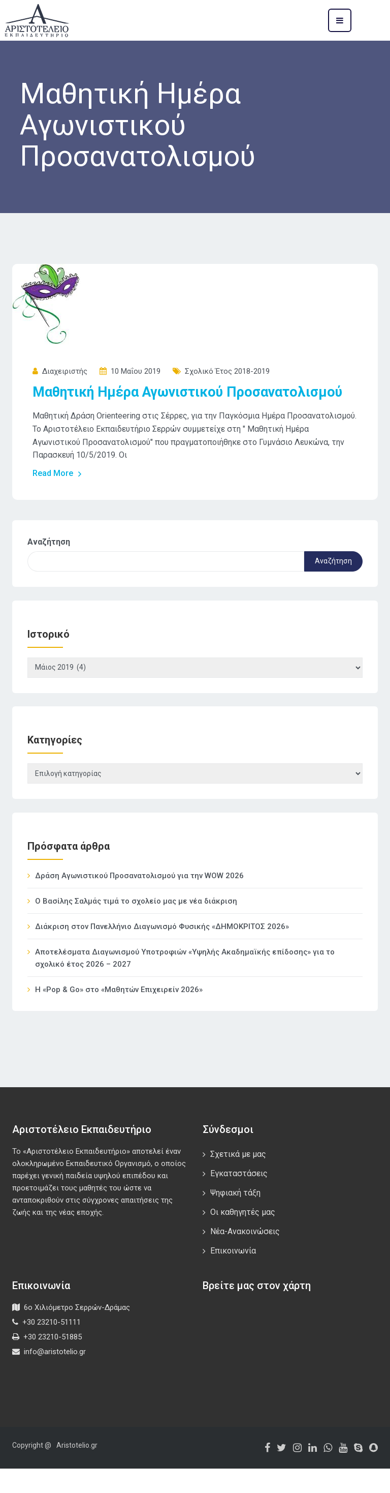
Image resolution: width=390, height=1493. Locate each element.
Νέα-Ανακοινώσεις (245, 1256)
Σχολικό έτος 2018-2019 (227, 371)
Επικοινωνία (233, 1275)
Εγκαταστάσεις (239, 1198)
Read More (57, 493)
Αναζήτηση (48, 561)
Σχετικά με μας (238, 1178)
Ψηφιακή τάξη (235, 1217)
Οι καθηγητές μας (242, 1236)
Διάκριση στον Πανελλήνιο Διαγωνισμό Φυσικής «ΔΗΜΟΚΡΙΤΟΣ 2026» (162, 950)
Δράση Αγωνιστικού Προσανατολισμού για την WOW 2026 (139, 900)
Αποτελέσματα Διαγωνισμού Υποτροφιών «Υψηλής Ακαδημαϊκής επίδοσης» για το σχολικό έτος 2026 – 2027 (185, 982)
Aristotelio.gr (77, 1470)
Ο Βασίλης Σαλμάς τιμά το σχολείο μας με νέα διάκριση (136, 925)
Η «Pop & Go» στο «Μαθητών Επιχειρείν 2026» (119, 1014)
